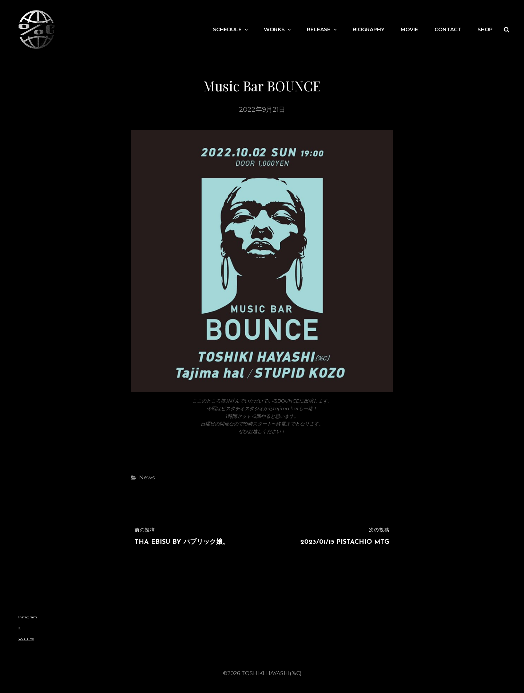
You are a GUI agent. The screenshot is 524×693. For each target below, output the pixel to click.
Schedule (231, 29)
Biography (368, 29)
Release (322, 29)
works (278, 29)
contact (447, 29)
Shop (485, 29)
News (147, 477)
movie (409, 29)
